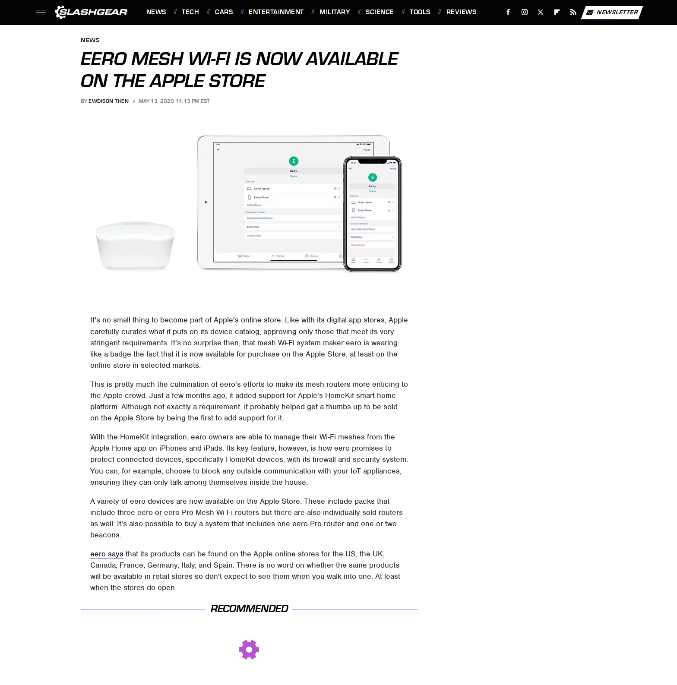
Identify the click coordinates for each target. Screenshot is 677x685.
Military (335, 12)
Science (380, 12)
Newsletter (612, 12)
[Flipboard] (557, 12)
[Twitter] (541, 12)
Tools (420, 12)
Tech (190, 12)
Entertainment (276, 12)
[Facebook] (508, 12)
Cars (224, 12)
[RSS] (573, 12)
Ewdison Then (109, 101)
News (156, 12)
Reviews (461, 12)
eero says (106, 554)
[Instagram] (524, 12)
